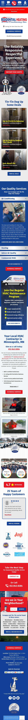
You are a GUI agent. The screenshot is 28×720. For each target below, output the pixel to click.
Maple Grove (21, 623)
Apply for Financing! (14, 669)
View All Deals (14, 174)
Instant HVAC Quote (14, 72)
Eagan (14, 621)
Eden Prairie (21, 621)
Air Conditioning (8, 199)
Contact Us (13, 576)
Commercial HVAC (8, 258)
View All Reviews (14, 523)
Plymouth (22, 625)
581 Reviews (18, 484)
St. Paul (22, 627)
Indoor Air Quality (8, 253)
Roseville (6, 627)
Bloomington (8, 620)
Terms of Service (15, 718)
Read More (14, 11)
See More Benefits (14, 323)
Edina (5, 623)
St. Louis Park (14, 627)
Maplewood (6, 625)
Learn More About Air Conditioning (12, 242)
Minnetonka (14, 625)
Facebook (10, 698)
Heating (4, 248)
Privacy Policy (10, 718)
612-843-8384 (14, 3)
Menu (3, 4)
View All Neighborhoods (14, 632)
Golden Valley (12, 623)
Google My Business (18, 698)
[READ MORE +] (14, 386)
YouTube (14, 698)
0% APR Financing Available (14, 36)
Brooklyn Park (7, 621)
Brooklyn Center (18, 620)
